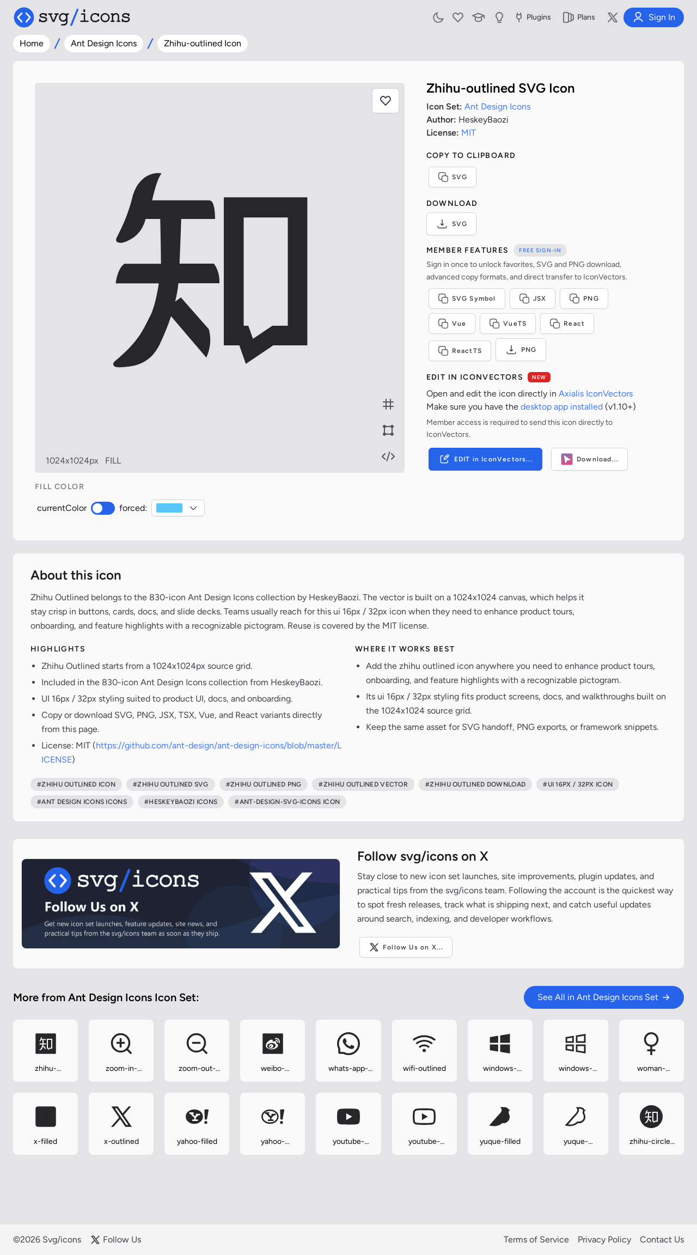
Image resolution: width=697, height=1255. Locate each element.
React (567, 323)
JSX (533, 298)
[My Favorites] (458, 17)
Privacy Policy (604, 1239)
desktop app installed (562, 406)
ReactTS (460, 350)
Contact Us (662, 1239)
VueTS (508, 323)
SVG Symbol (467, 298)
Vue (452, 323)
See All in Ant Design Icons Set (603, 997)
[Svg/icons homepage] (72, 17)
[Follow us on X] (612, 17)
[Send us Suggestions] (499, 17)
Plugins (531, 17)
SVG (453, 177)
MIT (468, 132)
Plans (578, 17)
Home (32, 43)
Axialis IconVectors (596, 393)
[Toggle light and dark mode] (438, 17)
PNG (584, 298)
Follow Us (115, 1239)
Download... (589, 459)
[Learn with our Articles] (478, 17)
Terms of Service (536, 1239)
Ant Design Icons (104, 43)
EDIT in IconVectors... (485, 459)
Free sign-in (540, 250)
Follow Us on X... (406, 947)
